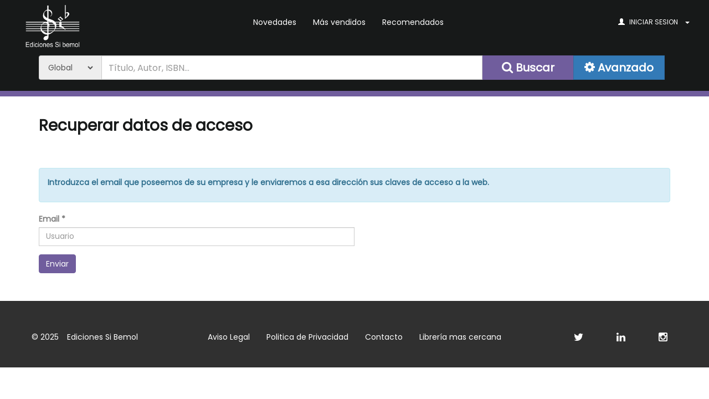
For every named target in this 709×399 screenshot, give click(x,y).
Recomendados (413, 22)
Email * (52, 218)
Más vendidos (339, 22)
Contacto (384, 336)
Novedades (274, 22)
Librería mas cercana (460, 336)
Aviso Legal (229, 336)
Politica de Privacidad (307, 336)
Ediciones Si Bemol (102, 336)
